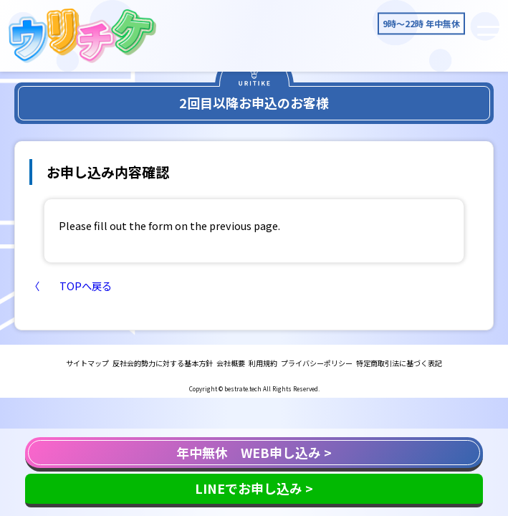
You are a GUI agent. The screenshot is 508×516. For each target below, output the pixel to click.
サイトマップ (87, 363)
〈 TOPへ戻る (70, 285)
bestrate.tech (243, 388)
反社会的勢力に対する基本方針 (162, 363)
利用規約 (263, 363)
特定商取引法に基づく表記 (399, 363)
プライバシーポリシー (317, 363)
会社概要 (230, 363)
